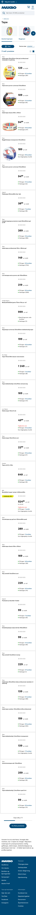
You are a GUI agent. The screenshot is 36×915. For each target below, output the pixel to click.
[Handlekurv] (28, 7)
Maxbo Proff (6, 884)
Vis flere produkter (18, 826)
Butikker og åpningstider (6, 872)
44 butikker (28, 643)
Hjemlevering (22, 877)
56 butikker (28, 290)
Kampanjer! (5, 877)
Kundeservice (22, 893)
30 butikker (28, 453)
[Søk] (18, 13)
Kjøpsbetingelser (24, 896)
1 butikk (27, 509)
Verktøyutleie (22, 867)
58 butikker (28, 155)
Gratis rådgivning (24, 871)
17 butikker (28, 751)
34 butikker (28, 100)
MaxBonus (5, 865)
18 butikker (28, 236)
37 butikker (28, 670)
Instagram (5, 903)
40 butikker (28, 344)
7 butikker (28, 209)
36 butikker (28, 778)
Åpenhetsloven (23, 903)
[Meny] (32, 7)
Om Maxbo (5, 868)
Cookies (21, 906)
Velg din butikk (11, 2)
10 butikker (28, 399)
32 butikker (28, 428)
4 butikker (28, 372)
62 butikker (28, 73)
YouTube (4, 896)
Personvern (22, 899)
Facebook (5, 899)
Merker (4, 880)
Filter (8, 46)
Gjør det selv (6, 893)
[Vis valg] (30, 46)
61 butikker (28, 697)
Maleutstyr (6, 18)
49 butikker (28, 128)
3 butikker (28, 480)
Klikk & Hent (22, 874)
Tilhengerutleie (23, 864)
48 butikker (28, 561)
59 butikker (28, 263)
